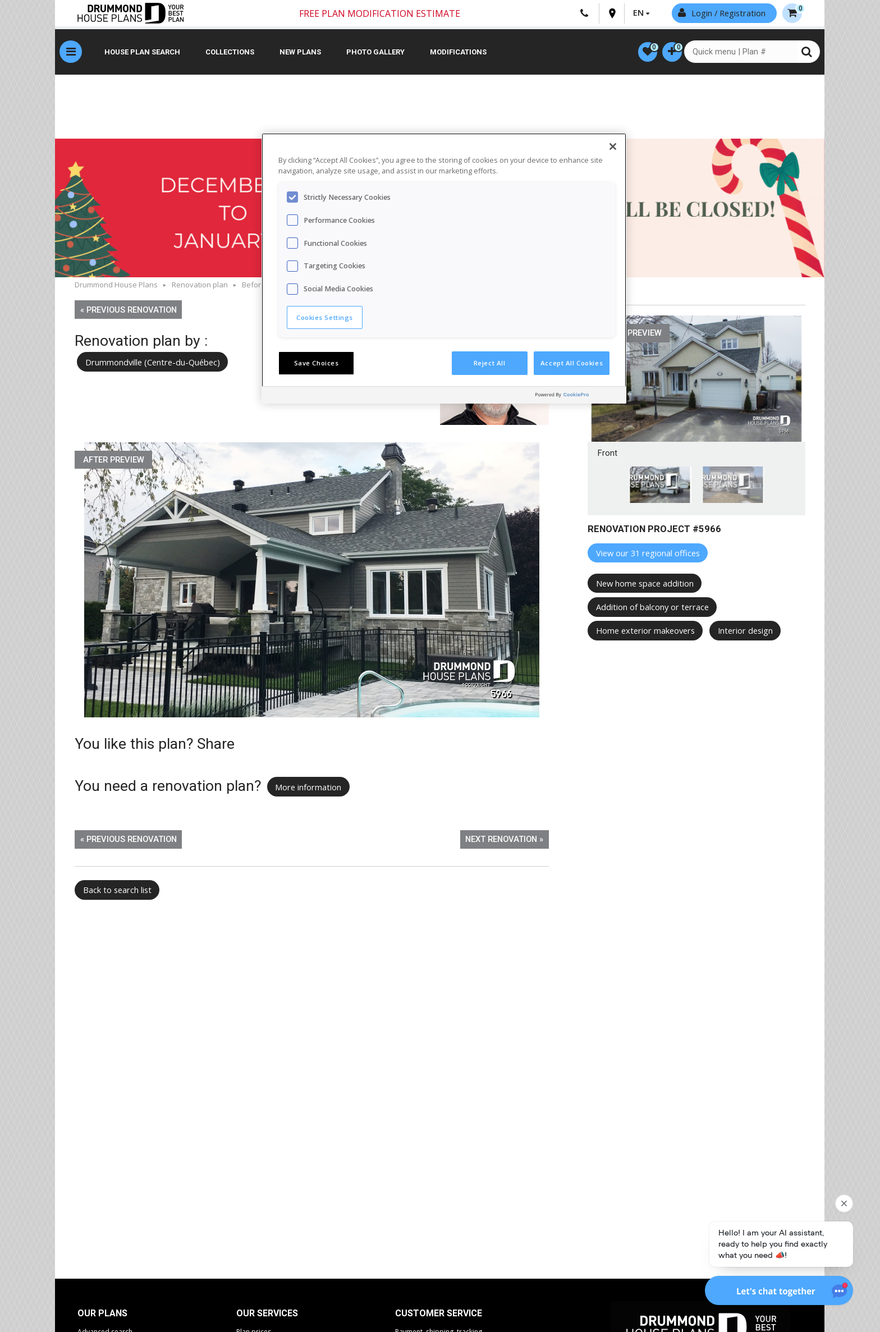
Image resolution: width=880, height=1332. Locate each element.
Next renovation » (504, 841)
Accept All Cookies (571, 363)
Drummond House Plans (116, 286)
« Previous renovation (128, 311)
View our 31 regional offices (648, 554)
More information (308, 788)
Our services (267, 1315)
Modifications (458, 53)
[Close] (613, 146)
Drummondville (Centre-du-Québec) (156, 363)
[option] (312, 581)
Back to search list (117, 891)
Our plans (102, 1315)
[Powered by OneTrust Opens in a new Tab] (578, 397)
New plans (300, 53)
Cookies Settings (324, 317)
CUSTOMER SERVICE (438, 1315)
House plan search (142, 53)
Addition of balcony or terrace (652, 608)
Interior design (745, 632)
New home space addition (645, 585)
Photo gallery (375, 53)
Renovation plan (200, 286)
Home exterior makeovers (645, 632)
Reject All (490, 363)
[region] (444, 268)
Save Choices (316, 363)
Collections (229, 53)
